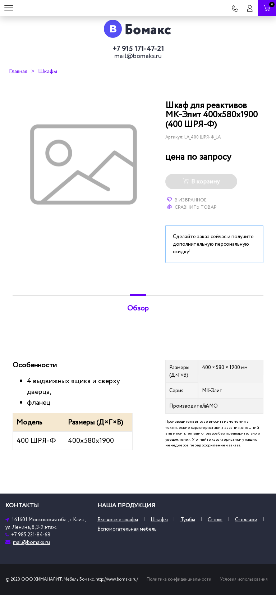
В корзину (201, 181)
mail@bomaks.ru (138, 56)
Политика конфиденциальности (179, 579)
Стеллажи (246, 519)
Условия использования (244, 579)
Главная (18, 71)
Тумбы (187, 519)
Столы (215, 519)
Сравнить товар (192, 207)
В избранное (187, 200)
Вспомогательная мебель (127, 529)
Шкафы (47, 71)
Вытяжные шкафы (117, 519)
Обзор (138, 308)
